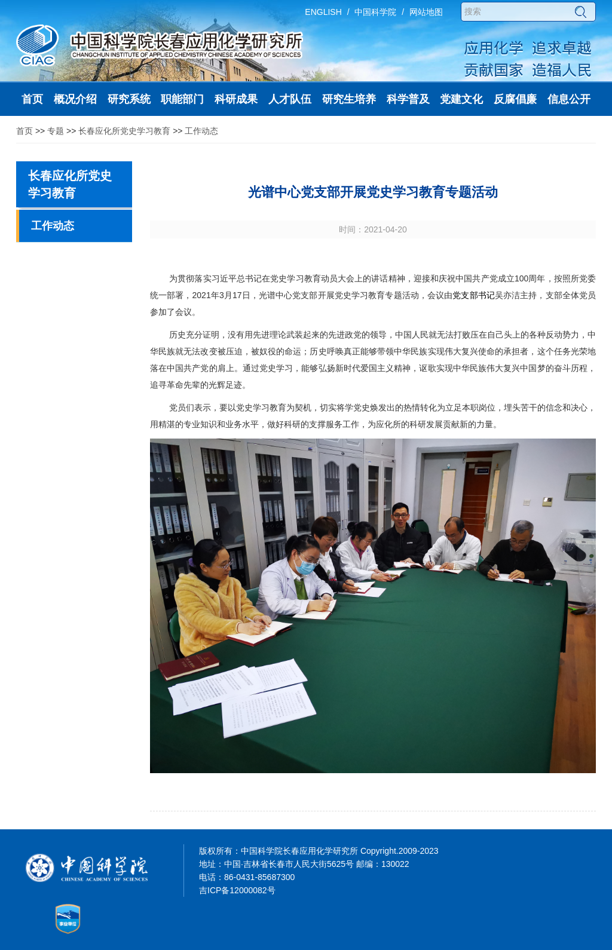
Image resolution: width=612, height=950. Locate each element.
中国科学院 (375, 12)
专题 (55, 131)
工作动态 (201, 131)
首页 (24, 131)
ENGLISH (323, 12)
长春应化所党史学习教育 (124, 131)
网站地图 (426, 12)
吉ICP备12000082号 (237, 890)
